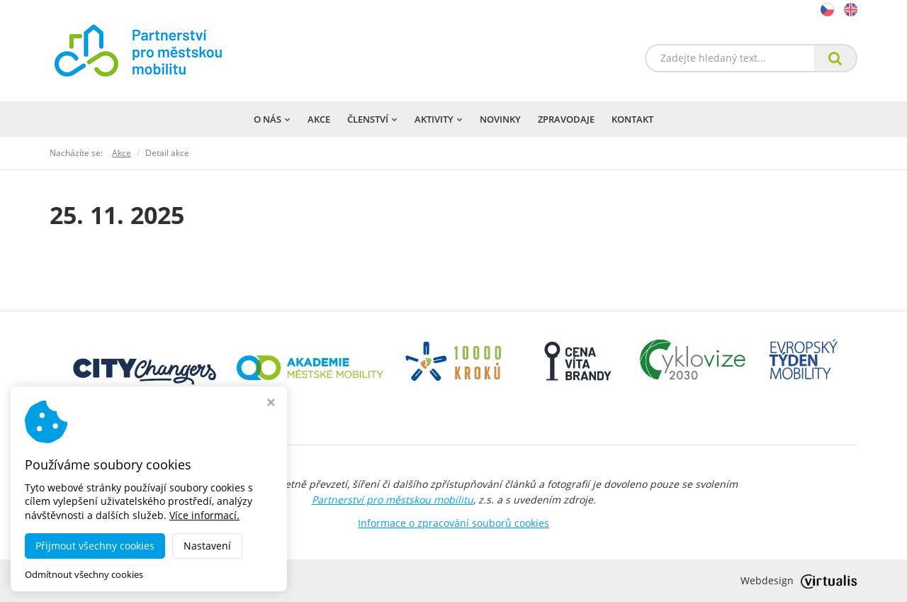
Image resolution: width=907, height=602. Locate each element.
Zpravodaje (566, 119)
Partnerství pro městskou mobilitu (392, 499)
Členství (372, 119)
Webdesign (798, 580)
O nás (272, 119)
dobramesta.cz (172, 580)
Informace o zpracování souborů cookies (453, 523)
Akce (319, 119)
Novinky (500, 119)
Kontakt (632, 119)
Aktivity (439, 119)
